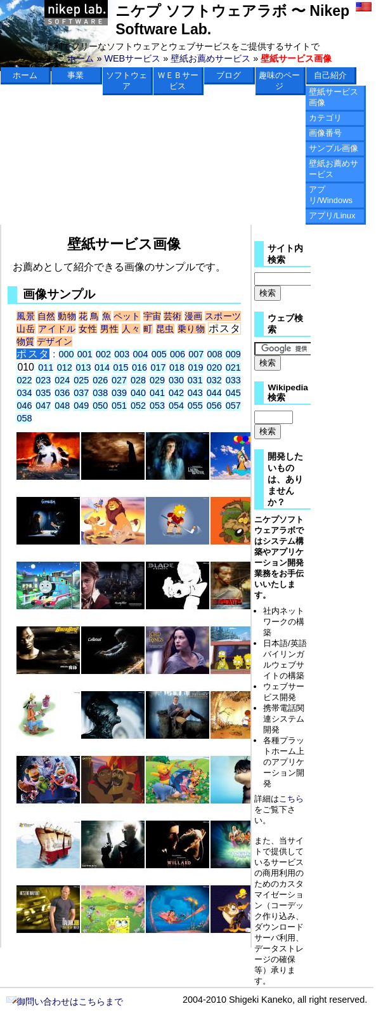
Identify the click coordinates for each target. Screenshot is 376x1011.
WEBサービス (132, 58)
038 (100, 393)
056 (214, 405)
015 (120, 367)
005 (159, 354)
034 (24, 393)
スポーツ (223, 316)
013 (83, 367)
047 (43, 405)
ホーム (80, 58)
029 (157, 380)
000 (66, 354)
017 (158, 367)
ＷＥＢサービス (177, 80)
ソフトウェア (126, 80)
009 (233, 354)
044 (214, 393)
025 (81, 380)
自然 (46, 316)
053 (157, 405)
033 (233, 380)
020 (214, 367)
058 (24, 418)
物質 (25, 341)
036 (62, 393)
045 (233, 393)
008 (215, 354)
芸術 (172, 316)
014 (102, 367)
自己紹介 (330, 75)
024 (62, 380)
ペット (127, 316)
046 (24, 405)
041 (157, 393)
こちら (291, 798)
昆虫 (165, 329)
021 (233, 367)
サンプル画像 (333, 148)
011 (45, 367)
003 (121, 354)
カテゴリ (325, 117)
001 (85, 354)
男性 (109, 329)
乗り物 (191, 329)
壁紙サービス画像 (333, 97)
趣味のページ (279, 80)
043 (195, 393)
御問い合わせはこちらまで (64, 1001)
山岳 (25, 329)
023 (43, 380)
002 (103, 354)
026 (100, 380)
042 (176, 393)
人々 (131, 329)
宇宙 (152, 316)
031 (195, 380)
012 (64, 367)
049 (81, 405)
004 (140, 354)
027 (119, 380)
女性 (88, 329)
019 (196, 367)
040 (138, 393)
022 (24, 380)
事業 (75, 75)
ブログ (228, 75)
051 (119, 405)
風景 (25, 316)
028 (138, 380)
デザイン (54, 341)
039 (119, 393)
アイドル (56, 329)
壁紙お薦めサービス (210, 58)
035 (43, 393)
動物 (66, 316)
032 (214, 380)
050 (100, 405)
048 (62, 405)
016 (139, 367)
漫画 (193, 316)
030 (176, 380)
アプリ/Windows (331, 195)
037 (81, 393)
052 (138, 405)
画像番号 (325, 133)
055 (195, 405)
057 (233, 405)
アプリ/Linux (332, 215)
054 (176, 405)
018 (177, 367)
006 (177, 354)
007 (196, 354)
